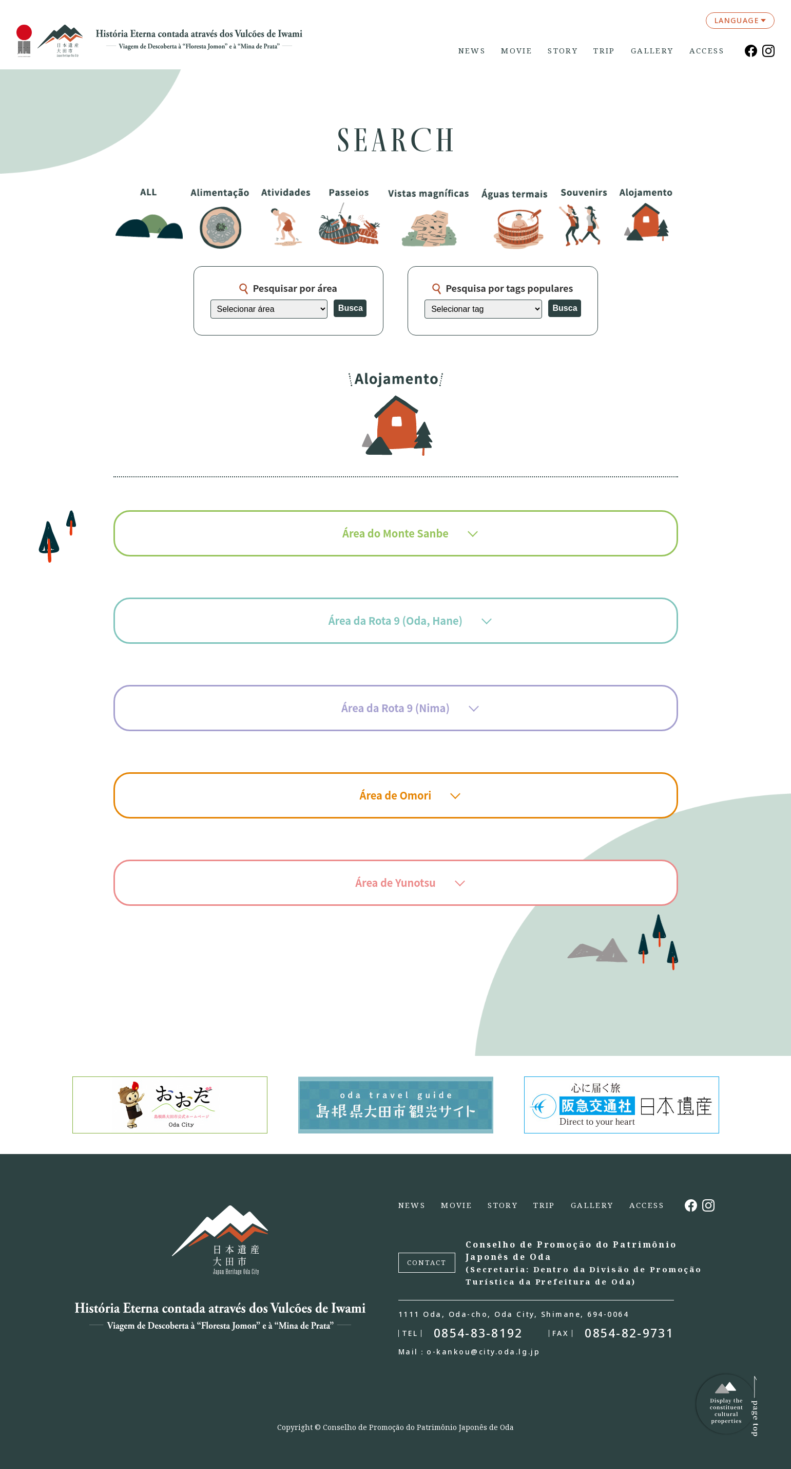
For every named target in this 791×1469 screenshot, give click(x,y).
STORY (563, 50)
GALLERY (652, 50)
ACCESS (706, 50)
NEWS (472, 50)
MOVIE (516, 50)
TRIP (604, 50)
